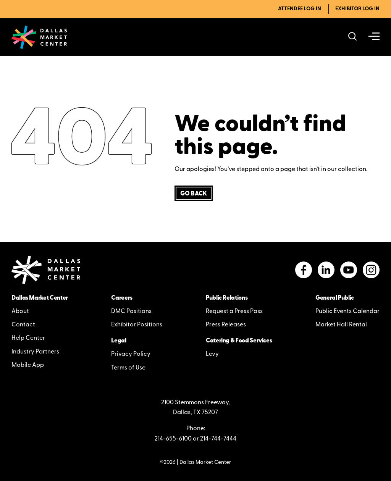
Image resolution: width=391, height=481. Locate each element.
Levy (212, 354)
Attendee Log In (299, 9)
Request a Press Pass (234, 311)
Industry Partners (35, 352)
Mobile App (27, 365)
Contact (23, 325)
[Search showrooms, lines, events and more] (352, 37)
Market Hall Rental (341, 325)
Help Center (28, 338)
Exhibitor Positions (136, 325)
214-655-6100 (173, 439)
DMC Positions (131, 311)
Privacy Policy (130, 354)
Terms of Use (128, 368)
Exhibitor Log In (357, 9)
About (20, 311)
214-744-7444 (218, 439)
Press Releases (226, 325)
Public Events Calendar (347, 311)
